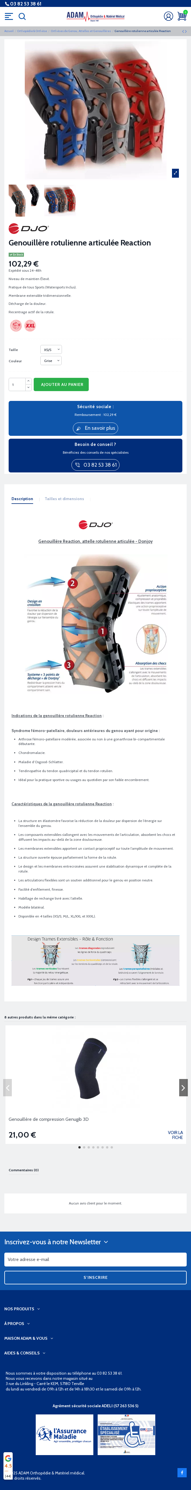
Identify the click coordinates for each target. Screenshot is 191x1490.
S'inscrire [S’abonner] (96, 1277)
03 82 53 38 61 (25, 3)
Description (22, 498)
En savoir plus (95, 428)
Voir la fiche (175, 1135)
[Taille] (51, 349)
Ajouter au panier (62, 384)
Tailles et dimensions (64, 498)
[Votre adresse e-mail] (95, 1259)
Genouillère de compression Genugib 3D (49, 1119)
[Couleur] (51, 360)
